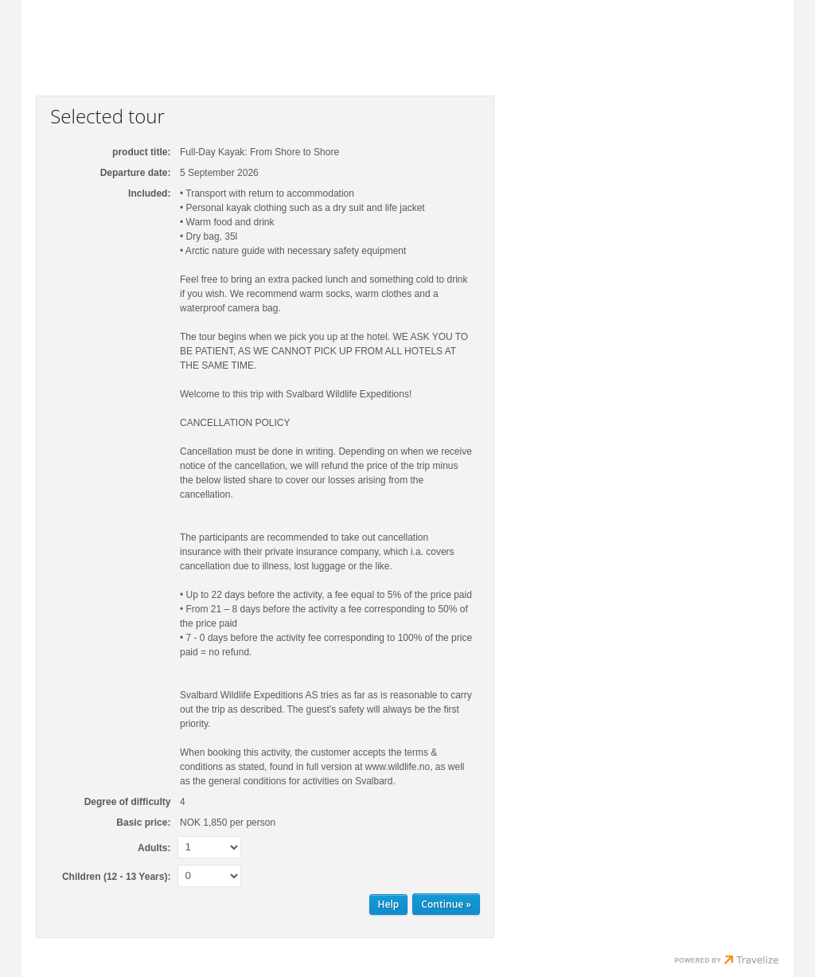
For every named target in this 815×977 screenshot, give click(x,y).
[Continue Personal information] (446, 904)
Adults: (154, 848)
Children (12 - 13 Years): (116, 876)
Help (388, 904)
